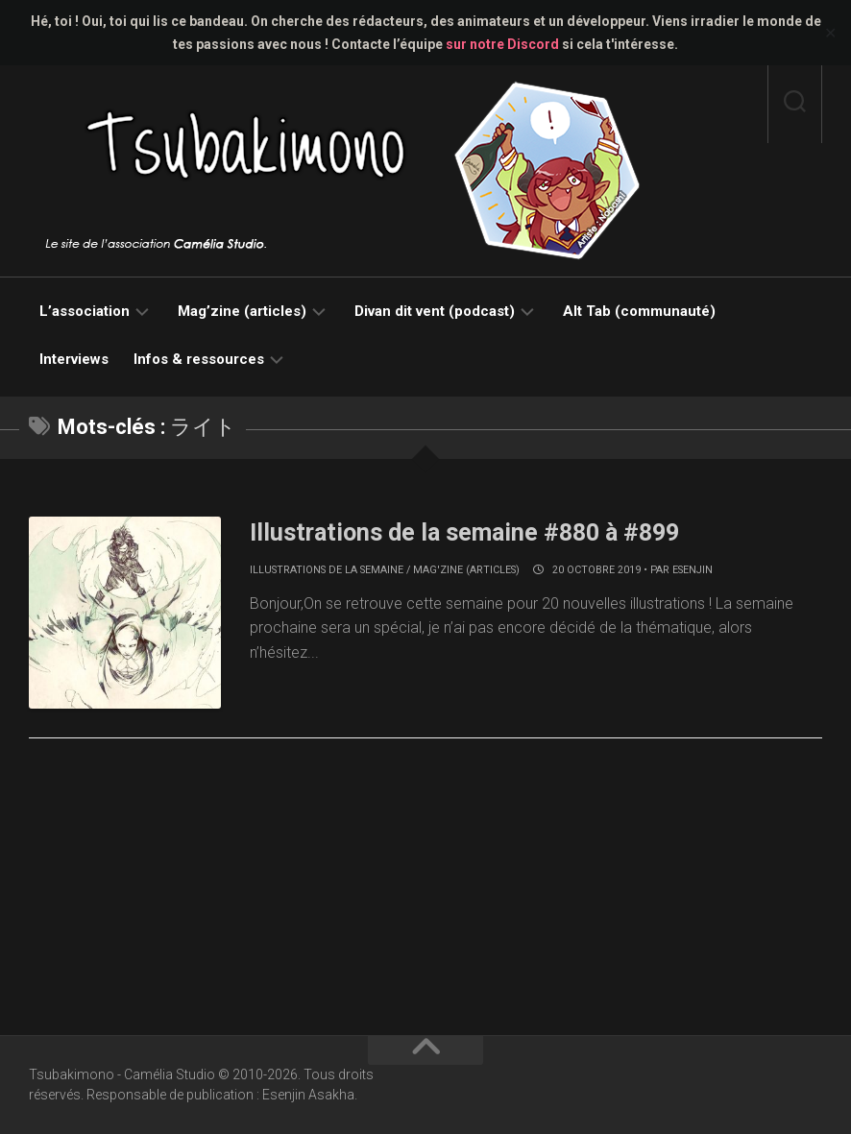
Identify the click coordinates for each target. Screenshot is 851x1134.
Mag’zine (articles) (242, 311)
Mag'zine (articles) (466, 570)
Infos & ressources (199, 359)
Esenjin (692, 570)
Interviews (74, 359)
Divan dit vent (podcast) (434, 311)
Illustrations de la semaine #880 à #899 (473, 532)
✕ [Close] (830, 33)
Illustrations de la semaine (326, 570)
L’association (84, 311)
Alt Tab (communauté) (639, 311)
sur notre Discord (502, 44)
